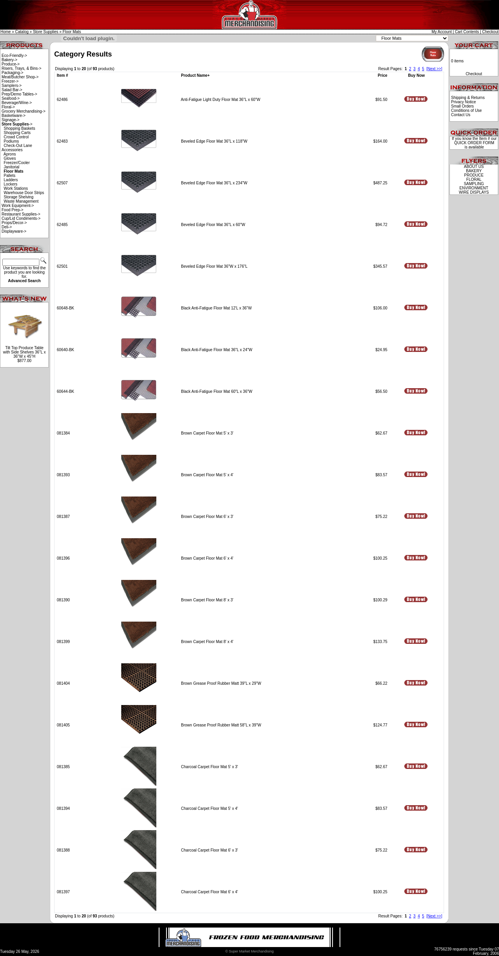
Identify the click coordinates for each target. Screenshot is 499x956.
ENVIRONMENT (474, 188)
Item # (62, 75)
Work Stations (16, 188)
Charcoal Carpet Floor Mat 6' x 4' (209, 892)
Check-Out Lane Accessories (17, 147)
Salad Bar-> (12, 90)
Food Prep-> (12, 210)
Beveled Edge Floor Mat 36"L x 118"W (214, 141)
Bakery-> (9, 60)
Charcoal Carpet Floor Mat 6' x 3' (209, 850)
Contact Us (460, 115)
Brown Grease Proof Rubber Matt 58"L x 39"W (221, 725)
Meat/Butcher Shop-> (20, 77)
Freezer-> (10, 81)
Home (5, 32)
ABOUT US (474, 166)
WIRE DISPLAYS (474, 192)
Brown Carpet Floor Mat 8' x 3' (207, 600)
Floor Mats (72, 32)
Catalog (21, 32)
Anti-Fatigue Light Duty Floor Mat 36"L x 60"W (220, 99)
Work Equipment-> (18, 205)
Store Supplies (45, 32)
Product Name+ (195, 75)
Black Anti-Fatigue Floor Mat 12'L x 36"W (216, 308)
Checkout (490, 32)
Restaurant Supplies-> (21, 214)
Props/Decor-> (14, 223)
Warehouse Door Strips (24, 193)
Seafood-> (10, 98)
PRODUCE (473, 175)
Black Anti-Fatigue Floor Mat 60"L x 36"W (216, 391)
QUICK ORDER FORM (474, 143)
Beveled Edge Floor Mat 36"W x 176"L (214, 266)
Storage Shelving (19, 197)
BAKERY (473, 171)
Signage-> (10, 120)
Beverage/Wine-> (17, 103)
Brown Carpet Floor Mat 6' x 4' (207, 558)
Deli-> (7, 227)
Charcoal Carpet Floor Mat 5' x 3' (209, 767)
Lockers (11, 184)
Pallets (10, 175)
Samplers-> (11, 85)
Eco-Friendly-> (14, 55)
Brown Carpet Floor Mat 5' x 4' (207, 475)
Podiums (11, 141)
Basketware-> (13, 115)
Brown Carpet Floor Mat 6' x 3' (207, 516)
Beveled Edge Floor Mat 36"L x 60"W (213, 225)
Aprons (10, 154)
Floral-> (8, 107)
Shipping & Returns (468, 97)
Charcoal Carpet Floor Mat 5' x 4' (209, 808)
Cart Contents (467, 32)
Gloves (10, 158)
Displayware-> (14, 231)
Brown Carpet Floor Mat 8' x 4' (207, 642)
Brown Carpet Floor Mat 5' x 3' (207, 433)
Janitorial (11, 167)
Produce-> (10, 64)
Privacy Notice (463, 102)
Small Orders (462, 106)
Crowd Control (16, 137)
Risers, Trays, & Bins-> (21, 68)
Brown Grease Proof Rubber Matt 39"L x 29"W (221, 683)
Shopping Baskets (19, 128)
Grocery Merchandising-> (24, 111)
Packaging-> (12, 73)
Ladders (11, 180)
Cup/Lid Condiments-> (21, 218)
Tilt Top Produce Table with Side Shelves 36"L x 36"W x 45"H (24, 352)
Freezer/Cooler (17, 163)
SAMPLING (474, 184)
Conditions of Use (466, 110)
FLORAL (473, 179)
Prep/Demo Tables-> (19, 94)
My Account (442, 32)
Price (382, 75)
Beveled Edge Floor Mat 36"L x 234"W (214, 183)
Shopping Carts (17, 133)
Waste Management (21, 201)
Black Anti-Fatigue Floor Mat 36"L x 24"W (216, 350)
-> (17, 124)
